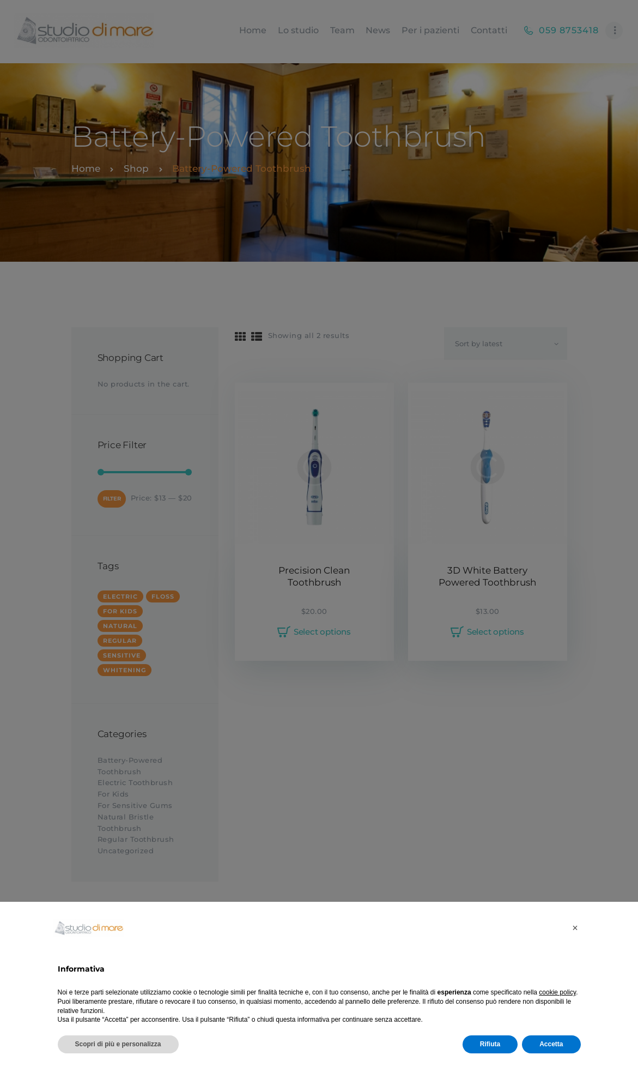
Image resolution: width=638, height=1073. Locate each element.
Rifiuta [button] (490, 1044)
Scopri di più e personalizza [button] (118, 1044)
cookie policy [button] (557, 992)
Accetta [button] (551, 1044)
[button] (575, 928)
